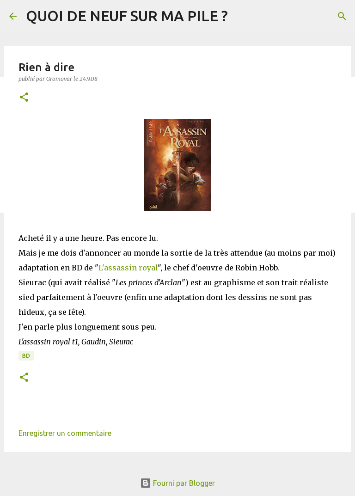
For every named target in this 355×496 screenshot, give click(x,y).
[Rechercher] (342, 16)
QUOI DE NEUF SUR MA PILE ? (127, 15)
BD (26, 356)
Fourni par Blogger (177, 483)
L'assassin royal (128, 267)
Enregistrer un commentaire (64, 433)
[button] (24, 98)
